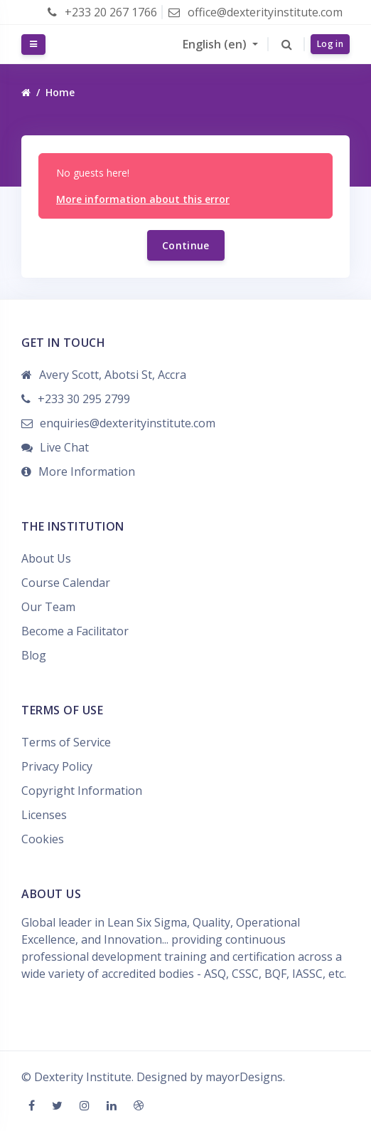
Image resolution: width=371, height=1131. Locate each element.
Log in (330, 44)
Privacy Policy (56, 766)
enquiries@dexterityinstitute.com (127, 423)
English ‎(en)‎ (216, 44)
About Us (46, 558)
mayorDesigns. (245, 1077)
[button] (286, 44)
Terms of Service (66, 742)
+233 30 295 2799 (84, 399)
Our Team (48, 607)
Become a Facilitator (75, 631)
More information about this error (143, 199)
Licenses (44, 815)
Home (60, 92)
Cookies (42, 839)
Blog (33, 655)
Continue (186, 245)
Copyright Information (81, 790)
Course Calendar (65, 582)
